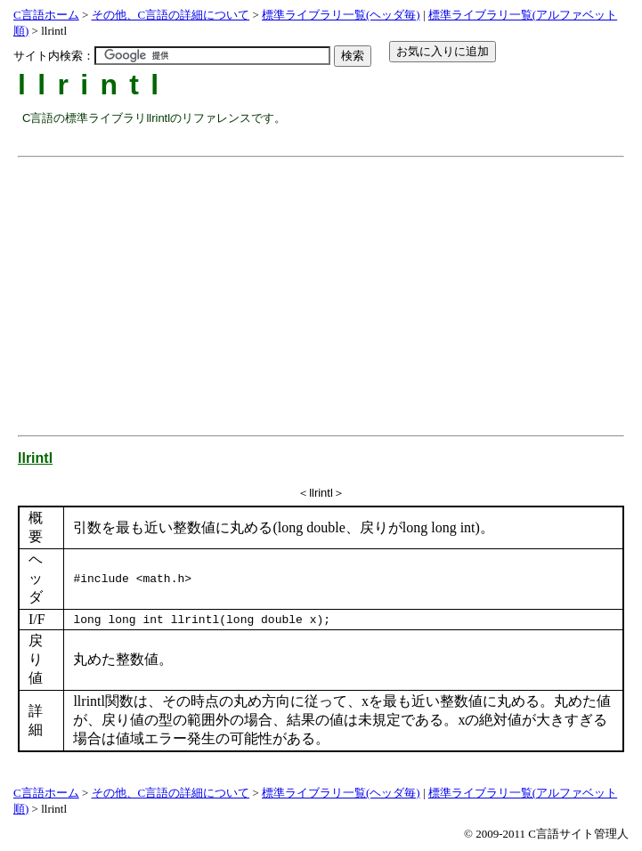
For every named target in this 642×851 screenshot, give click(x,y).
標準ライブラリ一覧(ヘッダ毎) (341, 14)
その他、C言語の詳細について (171, 14)
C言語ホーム (46, 14)
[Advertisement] (332, 289)
